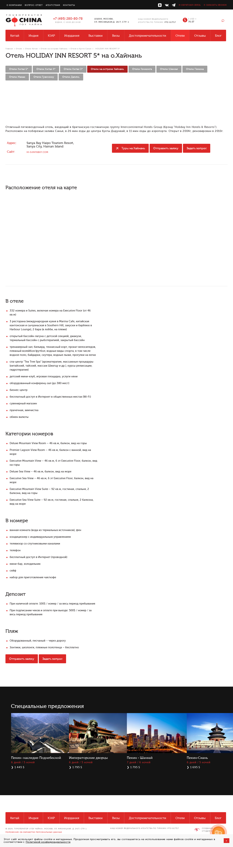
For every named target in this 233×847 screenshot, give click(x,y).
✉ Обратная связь (190, 5)
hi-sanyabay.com (37, 152)
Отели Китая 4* (46, 69)
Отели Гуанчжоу (43, 77)
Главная (9, 49)
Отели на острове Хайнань (54, 49)
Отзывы (200, 35)
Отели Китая (31, 49)
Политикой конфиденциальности (48, 842)
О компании (14, 5)
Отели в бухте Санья (80, 49)
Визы (116, 35)
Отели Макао (17, 77)
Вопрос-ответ (34, 5)
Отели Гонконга (142, 69)
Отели (180, 35)
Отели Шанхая (169, 69)
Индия (33, 35)
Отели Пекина (195, 69)
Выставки (95, 35)
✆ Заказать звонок (215, 5)
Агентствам (53, 5)
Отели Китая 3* (73, 69)
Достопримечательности (147, 35)
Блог (218, 35)
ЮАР (51, 35)
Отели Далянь (71, 77)
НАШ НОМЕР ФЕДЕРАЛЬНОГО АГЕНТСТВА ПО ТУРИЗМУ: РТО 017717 (144, 828)
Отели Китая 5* (18, 69)
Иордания (71, 35)
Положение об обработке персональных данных (33, 832)
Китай (14, 35)
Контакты (69, 5)
